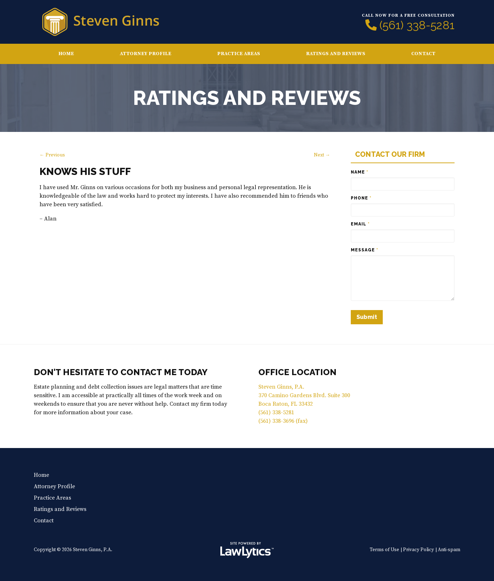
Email (360, 224)
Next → (322, 155)
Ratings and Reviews (335, 53)
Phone (361, 198)
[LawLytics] (247, 550)
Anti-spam (449, 550)
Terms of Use (384, 550)
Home (66, 53)
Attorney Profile (145, 53)
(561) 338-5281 (417, 25)
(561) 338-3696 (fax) (283, 421)
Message (364, 249)
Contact (423, 53)
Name (359, 172)
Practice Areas (238, 53)
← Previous (52, 155)
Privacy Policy (418, 550)
